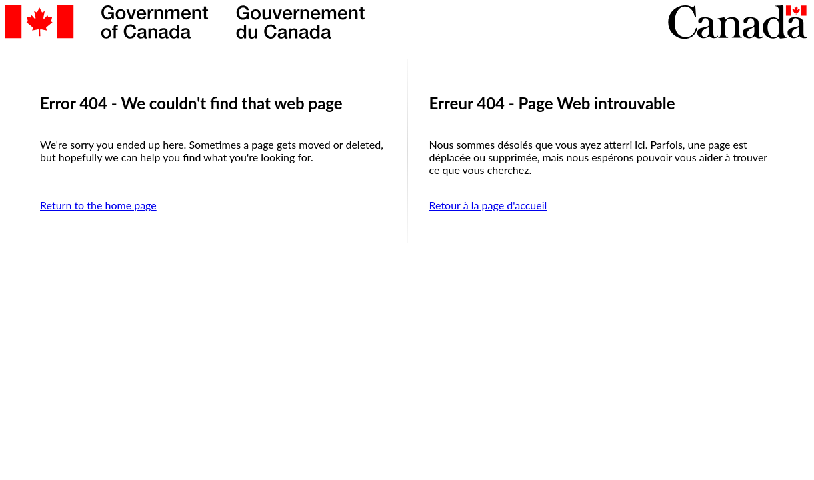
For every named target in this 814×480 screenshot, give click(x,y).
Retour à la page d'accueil (488, 205)
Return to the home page (98, 205)
